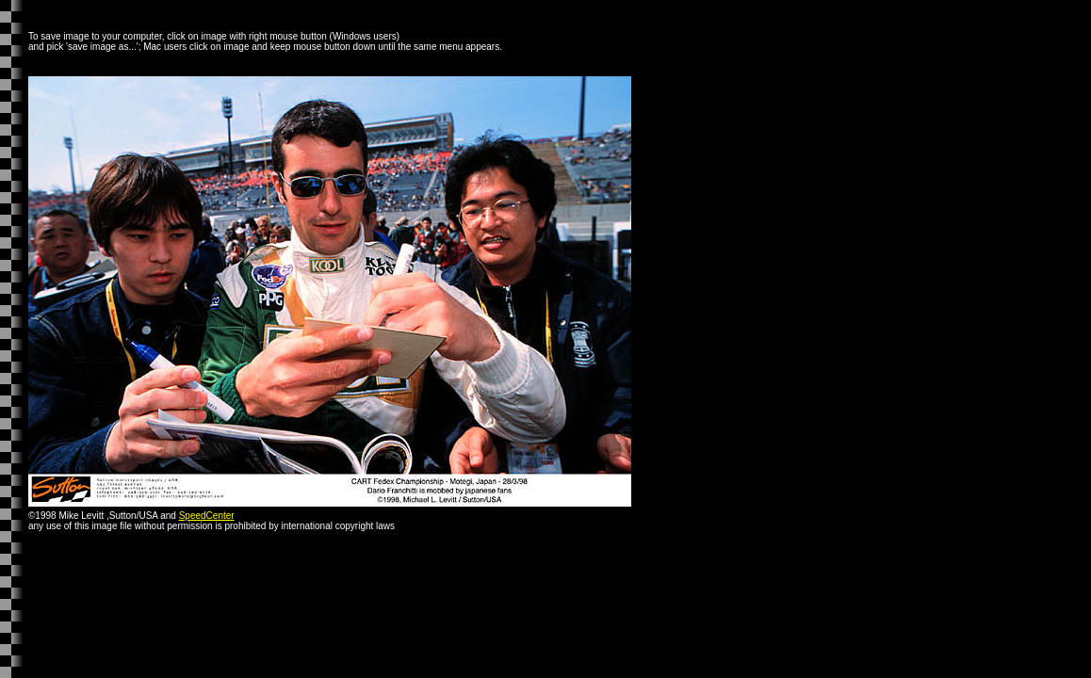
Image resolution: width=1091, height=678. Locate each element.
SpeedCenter (207, 515)
